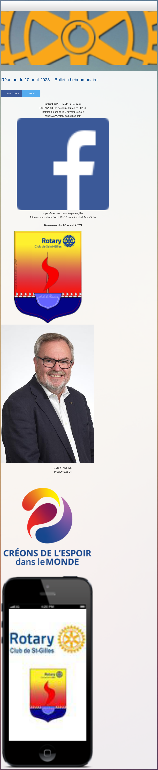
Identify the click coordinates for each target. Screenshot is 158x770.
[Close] (6, 6)
